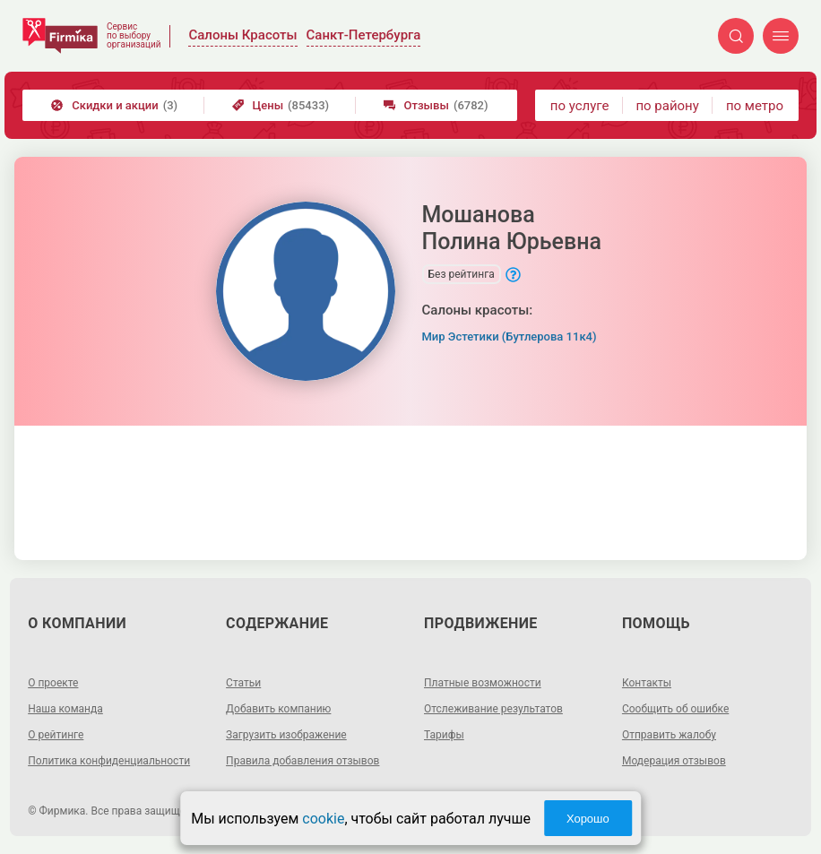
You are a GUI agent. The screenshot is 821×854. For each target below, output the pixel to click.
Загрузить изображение (286, 735)
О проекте (53, 683)
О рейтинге (55, 735)
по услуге (579, 106)
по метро (754, 106)
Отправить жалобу (669, 735)
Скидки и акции (114, 105)
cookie (323, 818)
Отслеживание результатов (493, 709)
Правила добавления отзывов (302, 761)
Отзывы (436, 105)
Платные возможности (482, 683)
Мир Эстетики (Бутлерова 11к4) (509, 336)
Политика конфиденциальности (109, 761)
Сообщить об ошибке (675, 709)
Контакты (646, 683)
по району (666, 106)
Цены (281, 105)
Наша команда (65, 709)
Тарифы (444, 735)
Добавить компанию (278, 709)
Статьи (243, 683)
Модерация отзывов (674, 761)
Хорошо (587, 818)
